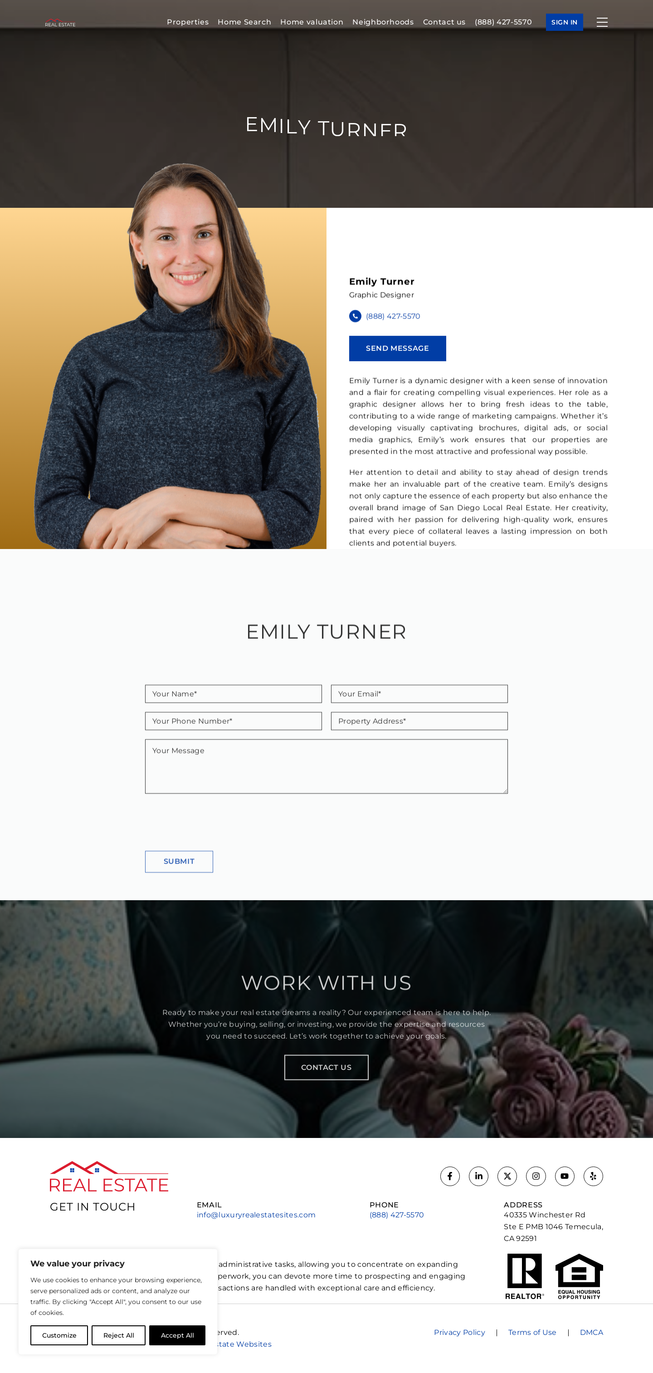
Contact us (444, 22)
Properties (188, 22)
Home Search (244, 22)
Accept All (177, 1335)
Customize (59, 1335)
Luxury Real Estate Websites (218, 1344)
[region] (118, 1302)
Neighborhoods (383, 22)
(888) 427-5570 (503, 22)
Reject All (118, 1335)
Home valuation (311, 22)
